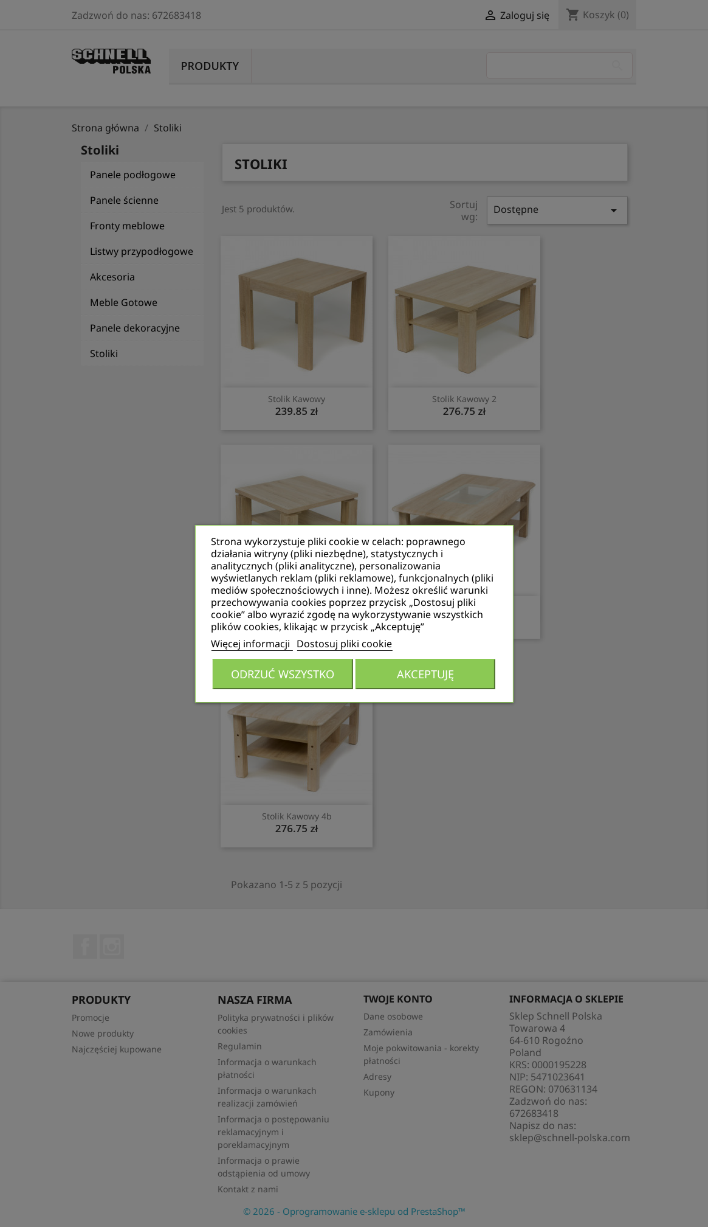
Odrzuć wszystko (282, 673)
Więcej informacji (251, 643)
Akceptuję (425, 673)
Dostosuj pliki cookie (344, 643)
